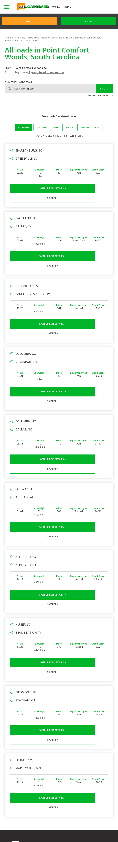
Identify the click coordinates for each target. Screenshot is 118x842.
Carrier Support (82, 759)
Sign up (39, 135)
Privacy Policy (40, 833)
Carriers (24, 6)
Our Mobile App (98, 767)
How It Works (52, 6)
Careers (85, 833)
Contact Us (19, 835)
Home (8, 37)
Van (56, 127)
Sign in (88, 21)
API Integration (59, 833)
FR (45, 835)
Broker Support (82, 763)
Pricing (67, 6)
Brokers (36, 6)
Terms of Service (20, 833)
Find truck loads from (18, 82)
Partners (63, 759)
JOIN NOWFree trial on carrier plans (95, 7)
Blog (61, 768)
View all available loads (98, 95)
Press (61, 763)
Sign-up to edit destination (46, 72)
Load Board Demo (96, 773)
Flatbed (41, 127)
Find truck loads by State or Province (22, 40)
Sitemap (34, 835)
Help (74, 833)
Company (63, 755)
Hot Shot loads (90, 127)
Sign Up (29, 21)
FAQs (77, 755)
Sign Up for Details (34, 188)
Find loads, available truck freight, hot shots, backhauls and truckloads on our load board (58, 37)
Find (102, 89)
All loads (23, 127)
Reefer (69, 127)
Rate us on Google (60, 835)
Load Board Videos (80, 769)
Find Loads (95, 758)
